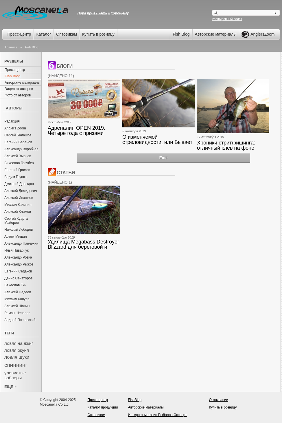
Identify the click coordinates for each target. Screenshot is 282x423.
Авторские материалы (216, 34)
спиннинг (15, 365)
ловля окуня (16, 350)
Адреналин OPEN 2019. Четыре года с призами (76, 130)
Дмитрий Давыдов (19, 184)
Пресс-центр (19, 34)
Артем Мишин (15, 237)
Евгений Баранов (18, 142)
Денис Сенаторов (18, 278)
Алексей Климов (17, 212)
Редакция (12, 121)
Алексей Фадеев (17, 292)
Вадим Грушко (15, 177)
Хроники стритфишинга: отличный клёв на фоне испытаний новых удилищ (228, 145)
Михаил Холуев (16, 299)
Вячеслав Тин (15, 285)
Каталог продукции (103, 407)
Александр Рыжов (19, 264)
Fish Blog (181, 34)
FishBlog (135, 400)
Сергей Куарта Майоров (16, 221)
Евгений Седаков (18, 271)
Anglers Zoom (15, 128)
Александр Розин (18, 257)
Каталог (43, 34)
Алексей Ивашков (18, 198)
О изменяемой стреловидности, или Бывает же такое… (157, 139)
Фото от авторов (18, 95)
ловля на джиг (18, 343)
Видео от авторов (19, 89)
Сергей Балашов (18, 135)
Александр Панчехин (21, 243)
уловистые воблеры (15, 375)
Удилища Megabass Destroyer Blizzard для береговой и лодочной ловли (83, 244)
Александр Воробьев (21, 149)
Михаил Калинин (18, 205)
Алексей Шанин (17, 306)
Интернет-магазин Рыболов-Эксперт (157, 415)
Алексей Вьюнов (17, 156)
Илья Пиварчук (16, 250)
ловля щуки (16, 357)
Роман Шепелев (17, 313)
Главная (11, 47)
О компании (218, 400)
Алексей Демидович (20, 191)
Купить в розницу (98, 34)
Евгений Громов (17, 170)
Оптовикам (66, 34)
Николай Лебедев (18, 230)
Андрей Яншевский (20, 320)
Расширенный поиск (227, 19)
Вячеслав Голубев (19, 163)
